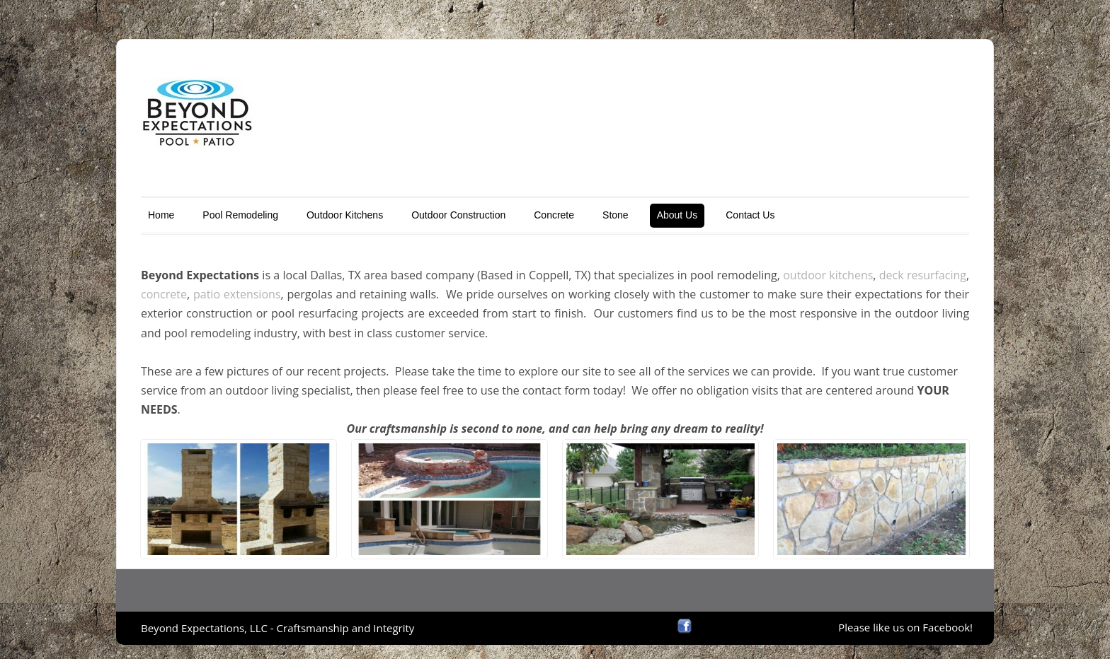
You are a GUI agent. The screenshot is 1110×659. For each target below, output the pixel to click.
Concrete (554, 215)
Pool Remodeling (240, 215)
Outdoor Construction (458, 215)
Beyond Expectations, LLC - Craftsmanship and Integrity (277, 628)
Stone (615, 215)
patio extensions (236, 294)
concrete (164, 294)
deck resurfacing (922, 275)
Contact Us (750, 215)
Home (161, 215)
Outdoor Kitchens (345, 215)
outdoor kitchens (828, 275)
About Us (677, 215)
